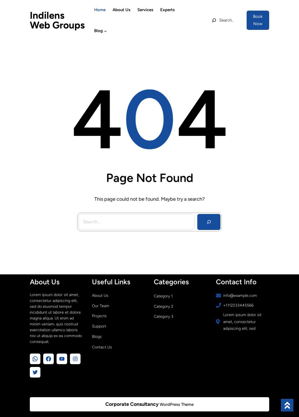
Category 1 (163, 295)
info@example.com (240, 294)
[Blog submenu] (105, 30)
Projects (99, 315)
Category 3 (163, 315)
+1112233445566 (238, 304)
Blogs (97, 335)
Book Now (257, 20)
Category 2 (163, 305)
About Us (100, 294)
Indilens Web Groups (57, 20)
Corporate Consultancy (132, 404)
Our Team (100, 305)
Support (99, 325)
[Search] (207, 220)
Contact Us (102, 346)
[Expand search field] (222, 20)
